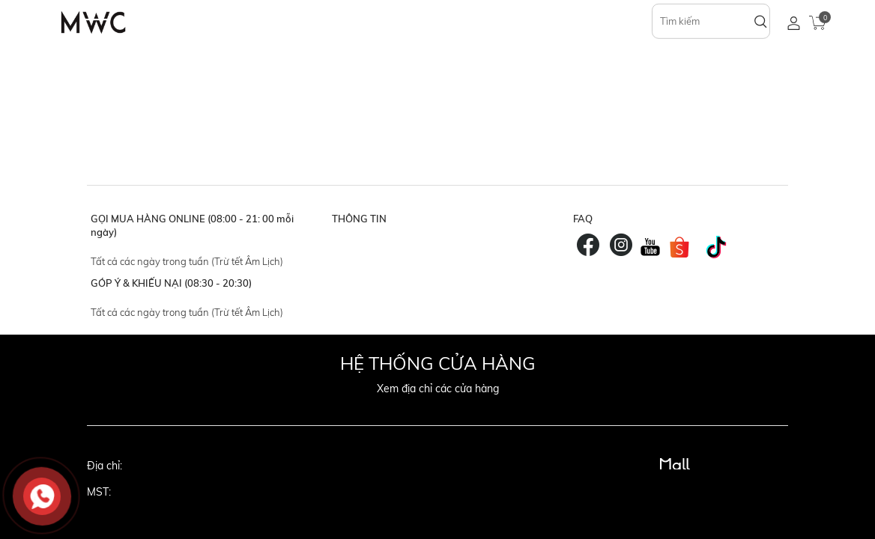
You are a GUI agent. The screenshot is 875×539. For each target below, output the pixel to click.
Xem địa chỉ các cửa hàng (438, 388)
